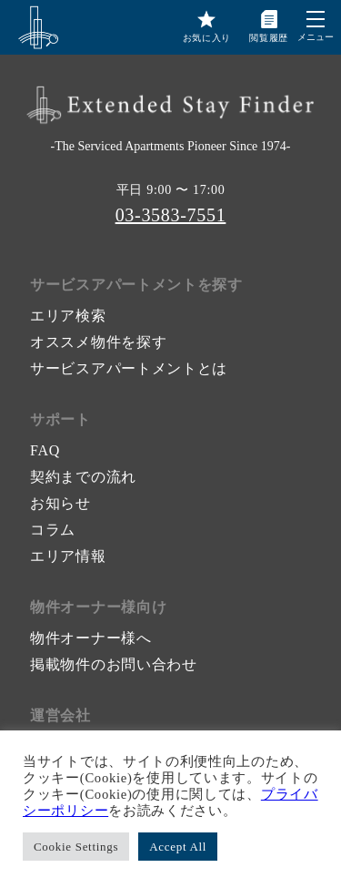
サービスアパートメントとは (128, 368)
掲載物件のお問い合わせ (113, 664)
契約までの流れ (83, 477)
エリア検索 (68, 315)
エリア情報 (68, 556)
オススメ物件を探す (98, 342)
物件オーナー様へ (91, 638)
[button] (315, 19)
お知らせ (60, 503)
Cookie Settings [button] (76, 846)
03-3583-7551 (170, 215)
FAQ (45, 450)
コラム (52, 529)
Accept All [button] (177, 846)
